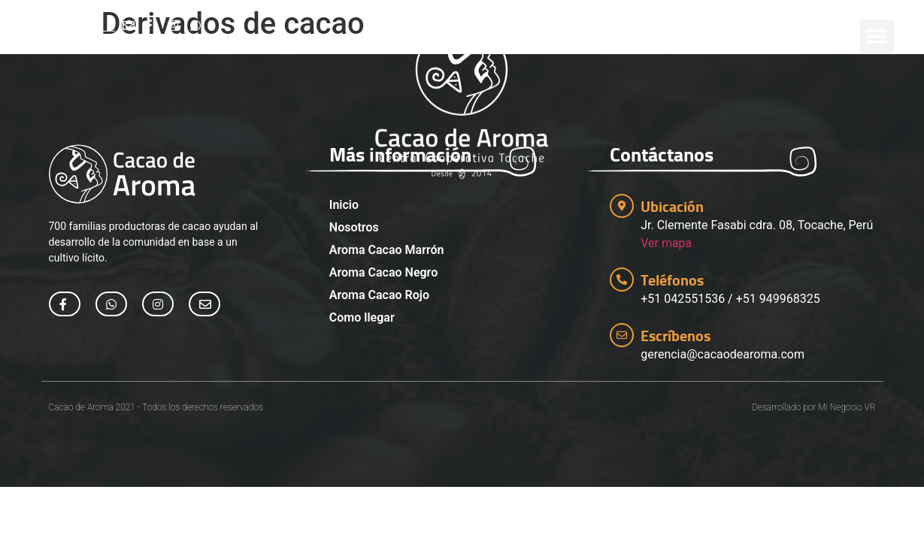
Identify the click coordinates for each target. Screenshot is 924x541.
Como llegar (362, 317)
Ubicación (672, 206)
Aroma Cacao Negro (383, 272)
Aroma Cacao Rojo (379, 295)
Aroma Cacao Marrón (386, 250)
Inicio (344, 205)
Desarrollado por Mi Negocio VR (814, 407)
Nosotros (354, 227)
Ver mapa (666, 243)
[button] (877, 28)
